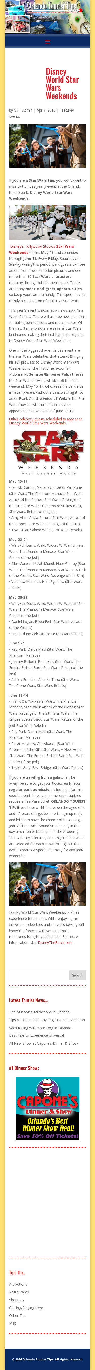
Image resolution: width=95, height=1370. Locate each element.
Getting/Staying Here (26, 1307)
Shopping (16, 1299)
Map (12, 1323)
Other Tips (17, 1315)
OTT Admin (23, 110)
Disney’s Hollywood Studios (32, 246)
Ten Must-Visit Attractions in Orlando (39, 1012)
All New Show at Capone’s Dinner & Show (43, 1043)
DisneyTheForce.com (55, 942)
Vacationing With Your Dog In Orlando (40, 1027)
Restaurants (19, 1291)
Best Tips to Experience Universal (36, 1035)
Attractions (18, 1284)
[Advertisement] (47, 1203)
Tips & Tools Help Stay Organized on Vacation (47, 1019)
